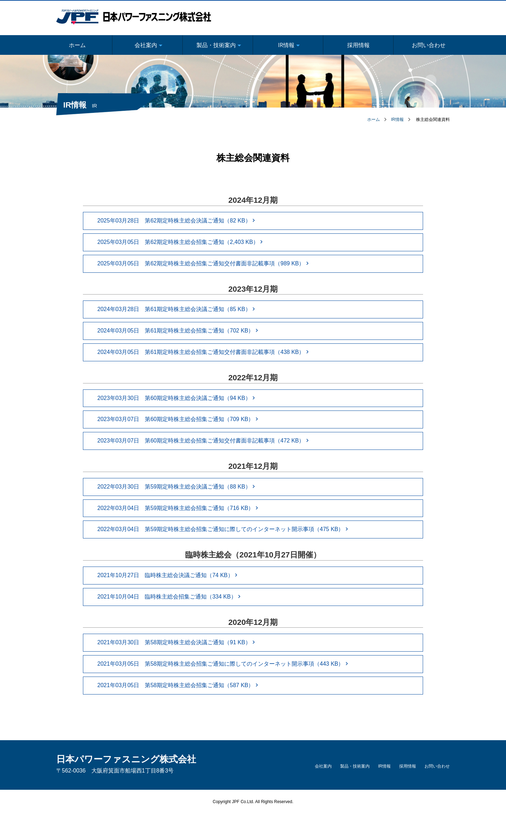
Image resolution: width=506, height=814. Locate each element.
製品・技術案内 (355, 766)
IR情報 (397, 119)
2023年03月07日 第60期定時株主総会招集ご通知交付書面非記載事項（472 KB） (203, 441)
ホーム (77, 45)
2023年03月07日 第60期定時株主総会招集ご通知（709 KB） (177, 419)
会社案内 (323, 766)
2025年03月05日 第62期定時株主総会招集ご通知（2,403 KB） (180, 242)
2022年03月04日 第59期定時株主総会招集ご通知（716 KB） (177, 508)
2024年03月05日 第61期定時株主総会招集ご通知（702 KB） (177, 331)
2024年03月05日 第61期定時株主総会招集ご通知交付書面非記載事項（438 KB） (203, 352)
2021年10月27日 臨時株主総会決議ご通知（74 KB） (167, 575)
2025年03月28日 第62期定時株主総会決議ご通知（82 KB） (176, 221)
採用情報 (358, 45)
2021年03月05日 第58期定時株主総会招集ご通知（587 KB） (177, 685)
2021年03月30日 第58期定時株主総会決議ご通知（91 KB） (176, 642)
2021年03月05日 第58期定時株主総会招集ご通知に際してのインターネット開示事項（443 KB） (222, 664)
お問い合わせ (429, 45)
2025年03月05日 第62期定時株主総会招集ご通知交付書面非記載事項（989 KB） (203, 263)
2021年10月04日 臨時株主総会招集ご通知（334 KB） (169, 597)
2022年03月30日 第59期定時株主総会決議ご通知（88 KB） (176, 487)
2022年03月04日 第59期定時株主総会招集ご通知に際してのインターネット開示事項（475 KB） (222, 529)
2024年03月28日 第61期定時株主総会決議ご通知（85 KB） (176, 309)
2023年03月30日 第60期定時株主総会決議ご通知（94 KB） (176, 398)
